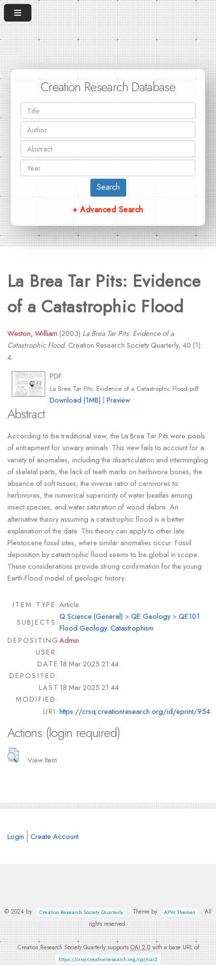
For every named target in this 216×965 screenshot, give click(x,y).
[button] (13, 755)
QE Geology (150, 616)
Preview (118, 400)
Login (15, 836)
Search (108, 187)
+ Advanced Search (108, 209)
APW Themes (179, 911)
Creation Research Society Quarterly (81, 911)
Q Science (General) (91, 616)
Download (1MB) (75, 400)
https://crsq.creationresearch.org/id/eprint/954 (134, 711)
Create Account (54, 836)
